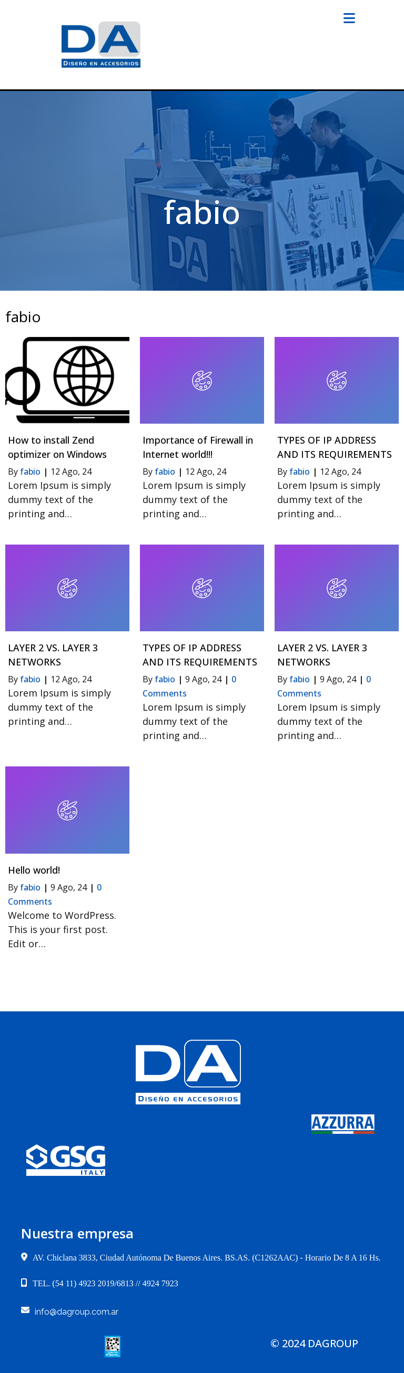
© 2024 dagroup (314, 1343)
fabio (30, 471)
